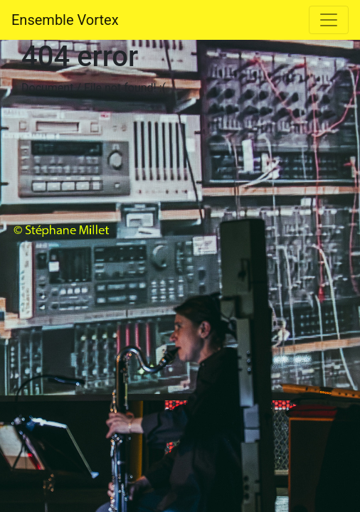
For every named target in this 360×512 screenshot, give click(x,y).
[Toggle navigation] (329, 20)
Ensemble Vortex (65, 19)
